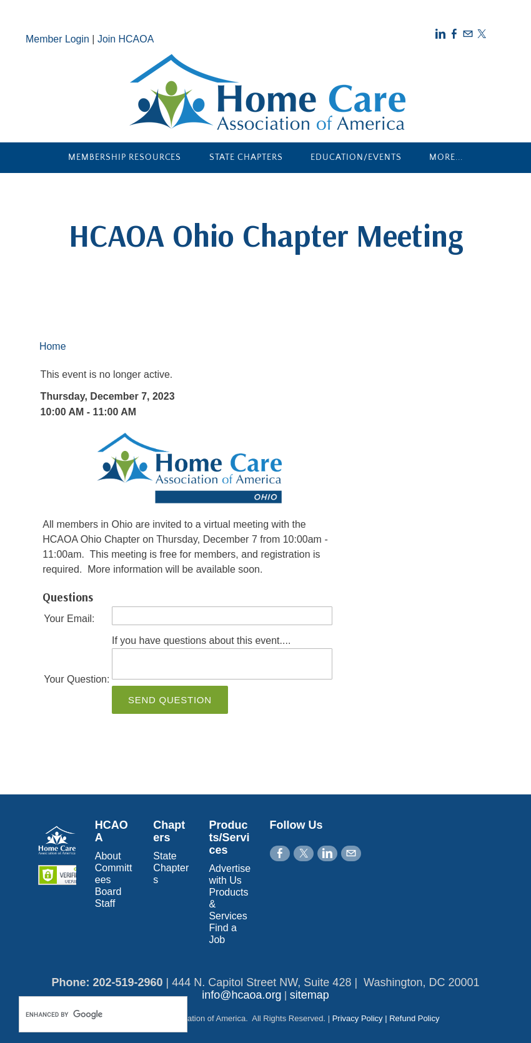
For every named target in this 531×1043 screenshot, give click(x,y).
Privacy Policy (357, 1018)
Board (108, 891)
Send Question (170, 700)
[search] (90, 1014)
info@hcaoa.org (241, 995)
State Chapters (246, 157)
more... (446, 157)
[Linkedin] (440, 34)
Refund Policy (414, 1018)
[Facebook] (454, 34)
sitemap (309, 995)
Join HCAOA (125, 39)
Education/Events (356, 157)
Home (52, 346)
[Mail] (468, 34)
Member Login (57, 39)
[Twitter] (482, 34)
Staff (105, 903)
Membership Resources (125, 157)
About (108, 856)
